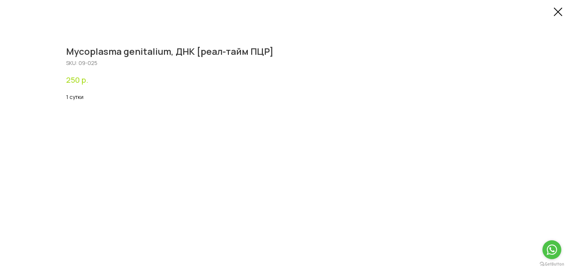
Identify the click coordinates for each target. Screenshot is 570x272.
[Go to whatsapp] (551, 249)
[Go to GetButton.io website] (552, 264)
